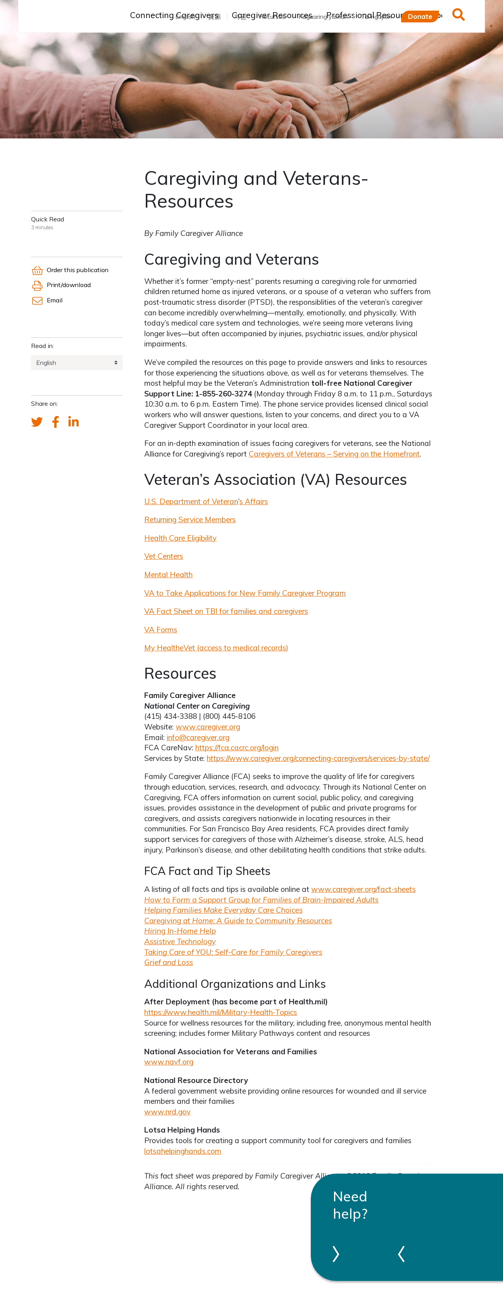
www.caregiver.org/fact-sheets (363, 889)
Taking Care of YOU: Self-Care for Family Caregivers (233, 952)
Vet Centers (163, 556)
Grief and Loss (168, 962)
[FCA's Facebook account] (55, 422)
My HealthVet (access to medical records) (216, 647)
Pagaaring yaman (323, 16)
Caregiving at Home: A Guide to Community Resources (238, 920)
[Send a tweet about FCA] (37, 422)
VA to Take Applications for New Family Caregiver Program (245, 593)
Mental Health (168, 574)
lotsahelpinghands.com (182, 1151)
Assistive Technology (180, 941)
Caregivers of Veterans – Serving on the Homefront (334, 454)
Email (46, 300)
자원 (240, 16)
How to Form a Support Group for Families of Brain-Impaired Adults (261, 899)
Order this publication (69, 270)
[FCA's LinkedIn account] (73, 422)
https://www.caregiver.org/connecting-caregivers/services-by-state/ (318, 758)
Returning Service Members (190, 519)
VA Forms (160, 629)
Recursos (272, 16)
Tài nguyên (376, 16)
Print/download (61, 285)
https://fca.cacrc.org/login (237, 747)
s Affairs (253, 501)
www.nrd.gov (167, 1111)
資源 (214, 16)
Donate (420, 16)
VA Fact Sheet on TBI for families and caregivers (226, 611)
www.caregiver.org (208, 726)
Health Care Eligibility (180, 538)
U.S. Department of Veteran (191, 501)
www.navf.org (168, 1061)
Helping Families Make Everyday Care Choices (223, 910)
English (185, 16)
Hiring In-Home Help (180, 931)
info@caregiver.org (198, 737)
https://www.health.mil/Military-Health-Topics (220, 1012)
